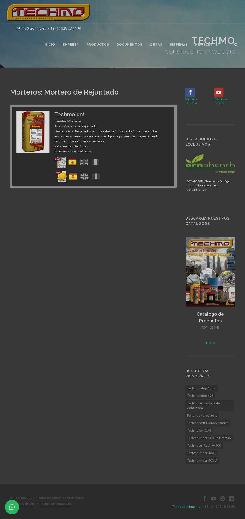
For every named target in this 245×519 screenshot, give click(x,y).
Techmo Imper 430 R (202, 453)
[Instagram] (222, 498)
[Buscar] (236, 44)
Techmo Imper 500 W (202, 460)
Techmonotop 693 (200, 395)
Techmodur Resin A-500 (204, 445)
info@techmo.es (188, 506)
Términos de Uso (22, 504)
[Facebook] (190, 92)
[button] (206, 343)
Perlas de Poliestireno (202, 415)
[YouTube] (218, 92)
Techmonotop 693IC (202, 388)
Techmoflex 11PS (199, 430)
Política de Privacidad (55, 504)
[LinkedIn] (231, 498)
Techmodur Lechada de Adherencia (203, 405)
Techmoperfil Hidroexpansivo (207, 423)
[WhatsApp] (12, 507)
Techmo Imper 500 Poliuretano (209, 438)
